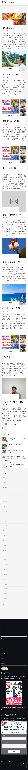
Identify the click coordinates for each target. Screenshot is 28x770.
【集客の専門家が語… (12, 215)
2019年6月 (4, 559)
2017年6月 (4, 579)
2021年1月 (4, 487)
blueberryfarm (7, 22)
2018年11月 (4, 574)
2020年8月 (4, 506)
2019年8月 (4, 550)
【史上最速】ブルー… (12, 27)
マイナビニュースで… (13, 74)
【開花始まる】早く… (12, 261)
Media (10, 68)
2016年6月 (4, 588)
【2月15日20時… (9, 168)
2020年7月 (4, 511)
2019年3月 (4, 564)
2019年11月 (4, 545)
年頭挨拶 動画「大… (12, 402)
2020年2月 (4, 535)
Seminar (10, 115)
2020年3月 (4, 530)
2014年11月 (4, 593)
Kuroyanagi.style (5, 634)
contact (3, 663)
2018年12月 (4, 569)
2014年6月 (4, 598)
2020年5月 (4, 521)
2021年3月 (4, 477)
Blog (10, 162)
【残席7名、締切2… (11, 121)
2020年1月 (4, 540)
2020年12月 (5, 492)
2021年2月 (4, 482)
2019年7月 (4, 555)
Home (2, 629)
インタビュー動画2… (12, 308)
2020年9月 (4, 501)
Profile (2, 639)
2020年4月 (4, 526)
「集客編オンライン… (12, 357)
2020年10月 (5, 496)
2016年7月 (4, 584)
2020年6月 (4, 516)
